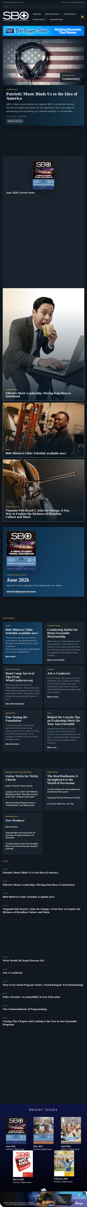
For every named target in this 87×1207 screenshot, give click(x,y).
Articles (9, 1149)
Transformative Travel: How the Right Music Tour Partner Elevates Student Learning (22, 846)
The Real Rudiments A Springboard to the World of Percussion (63, 790)
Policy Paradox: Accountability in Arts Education (31, 996)
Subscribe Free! (51, 14)
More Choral (52, 697)
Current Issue (38, 19)
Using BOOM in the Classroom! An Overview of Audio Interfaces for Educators (20, 835)
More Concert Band (55, 660)
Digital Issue (19, 1149)
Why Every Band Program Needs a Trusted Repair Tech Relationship (20, 804)
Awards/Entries (56, 19)
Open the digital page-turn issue (21, 591)
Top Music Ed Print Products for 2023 (63, 798)
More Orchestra (12, 744)
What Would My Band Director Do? (24, 960)
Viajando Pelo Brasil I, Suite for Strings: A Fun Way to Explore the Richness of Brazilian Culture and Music (41, 910)
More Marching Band (15, 704)
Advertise (37, 14)
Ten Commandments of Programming (25, 1009)
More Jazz (51, 747)
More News (11, 656)
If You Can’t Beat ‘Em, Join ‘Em (60, 804)
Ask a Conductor (13, 972)
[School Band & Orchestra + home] (15, 16)
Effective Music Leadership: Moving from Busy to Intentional (38, 884)
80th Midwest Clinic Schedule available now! (29, 896)
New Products (12, 827)
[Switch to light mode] (82, 17)
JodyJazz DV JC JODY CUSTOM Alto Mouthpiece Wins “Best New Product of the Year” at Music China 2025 (22, 794)
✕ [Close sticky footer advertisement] (84, 1193)
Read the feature (15, 121)
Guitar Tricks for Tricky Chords (19, 786)
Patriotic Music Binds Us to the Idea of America (30, 872)
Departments (69, 14)
